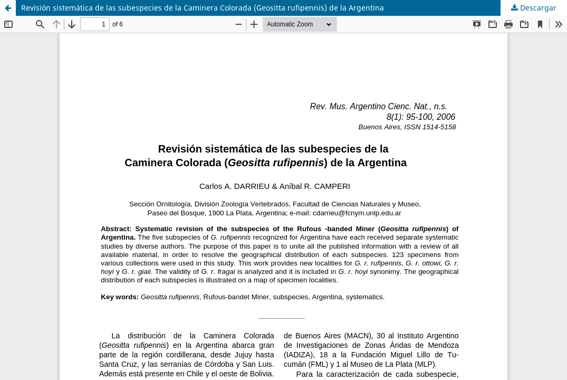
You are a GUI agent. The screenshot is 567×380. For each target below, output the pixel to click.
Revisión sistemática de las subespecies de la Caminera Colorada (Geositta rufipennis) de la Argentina (202, 8)
